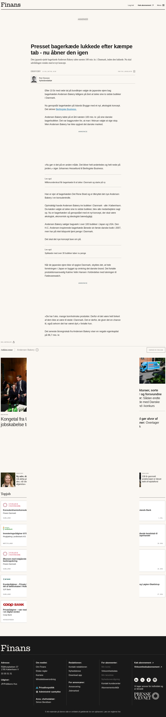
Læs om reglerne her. (112, 712)
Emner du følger (156, 350)
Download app (75, 675)
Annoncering (74, 686)
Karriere (39, 675)
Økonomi (4, 414)
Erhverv (36, 71)
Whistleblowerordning (46, 679)
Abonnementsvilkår (110, 688)
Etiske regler (41, 671)
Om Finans (41, 667)
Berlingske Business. (66, 109)
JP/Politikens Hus (9, 684)
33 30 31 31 (6, 674)
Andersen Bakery (26, 350)
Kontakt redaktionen (78, 667)
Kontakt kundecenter (110, 683)
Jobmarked (74, 691)
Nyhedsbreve (75, 671)
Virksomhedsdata (109, 671)
